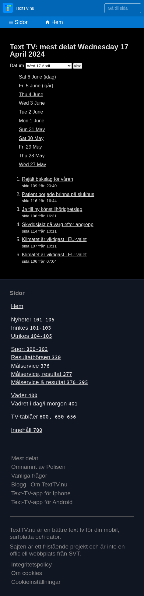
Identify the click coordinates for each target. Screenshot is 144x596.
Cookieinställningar (36, 582)
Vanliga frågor (29, 475)
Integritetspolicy (31, 564)
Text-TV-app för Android (42, 502)
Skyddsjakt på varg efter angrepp (57, 224)
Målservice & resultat (49, 382)
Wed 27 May (32, 164)
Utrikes (31, 336)
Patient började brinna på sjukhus (58, 194)
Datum (17, 65)
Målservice (30, 366)
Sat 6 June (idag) (37, 76)
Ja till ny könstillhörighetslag (52, 209)
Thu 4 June (31, 94)
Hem (54, 22)
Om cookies (26, 573)
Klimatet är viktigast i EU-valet (54, 239)
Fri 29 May (30, 146)
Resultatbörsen (36, 357)
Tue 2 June (31, 111)
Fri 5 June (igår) (36, 85)
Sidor (18, 22)
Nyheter (32, 319)
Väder (24, 395)
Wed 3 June (32, 103)
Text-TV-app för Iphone (41, 493)
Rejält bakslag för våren (47, 179)
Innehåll (26, 430)
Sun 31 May (32, 129)
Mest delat (24, 458)
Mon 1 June (31, 120)
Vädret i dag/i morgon (44, 403)
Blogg (18, 484)
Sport (29, 349)
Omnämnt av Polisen (38, 467)
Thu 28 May (31, 155)
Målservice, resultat (41, 374)
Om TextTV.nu (49, 484)
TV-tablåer (43, 416)
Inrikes (31, 327)
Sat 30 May (31, 138)
